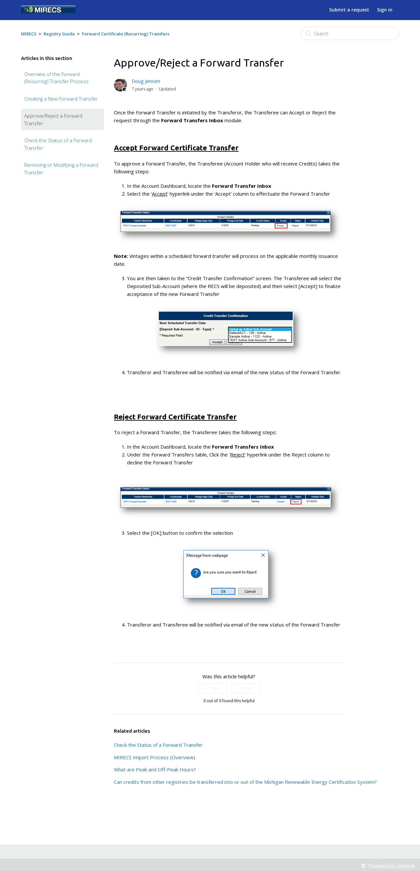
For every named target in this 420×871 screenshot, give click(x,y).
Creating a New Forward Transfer (61, 98)
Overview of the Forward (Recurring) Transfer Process (56, 78)
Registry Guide (59, 34)
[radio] (212, 688)
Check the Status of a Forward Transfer (58, 144)
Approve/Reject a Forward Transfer (53, 119)
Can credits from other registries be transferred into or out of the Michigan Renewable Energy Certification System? (245, 782)
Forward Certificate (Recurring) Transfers (125, 34)
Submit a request (349, 10)
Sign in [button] (384, 10)
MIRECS (28, 34)
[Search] (350, 33)
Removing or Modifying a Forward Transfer (61, 169)
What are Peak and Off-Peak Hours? (155, 769)
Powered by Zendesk (392, 865)
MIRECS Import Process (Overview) (154, 757)
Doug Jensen (146, 81)
